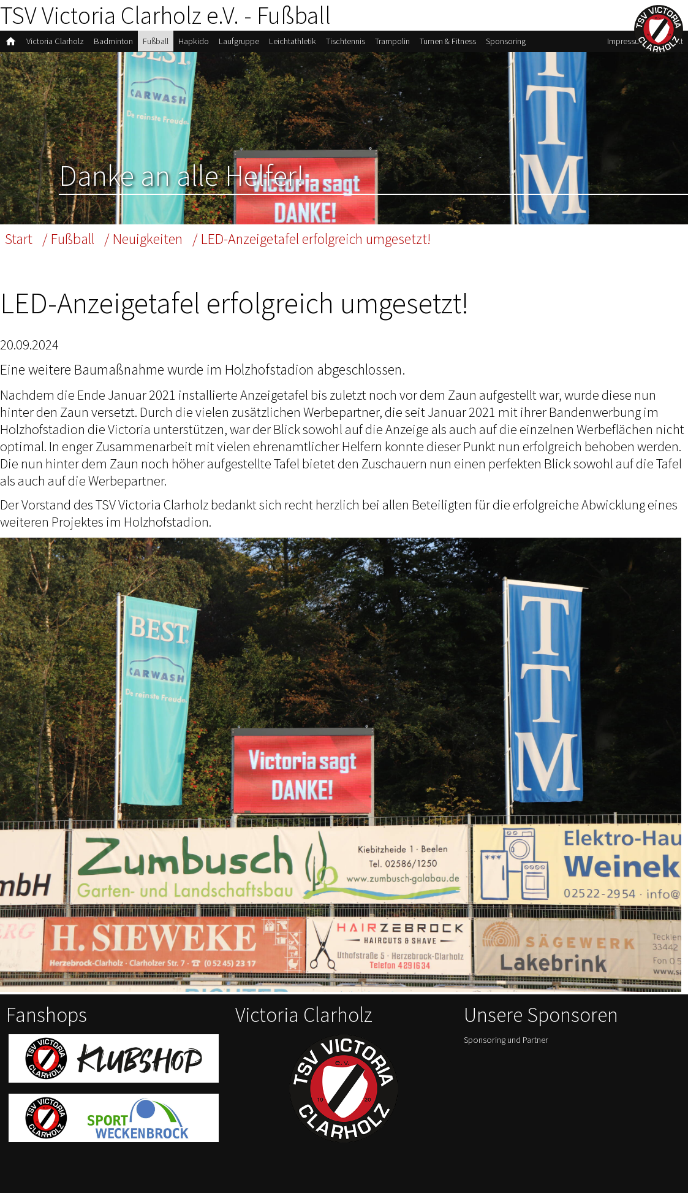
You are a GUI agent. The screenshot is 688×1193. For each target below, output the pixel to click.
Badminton (113, 41)
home (11, 41)
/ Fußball (68, 238)
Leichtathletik (292, 41)
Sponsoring (506, 41)
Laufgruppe (239, 41)
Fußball (155, 41)
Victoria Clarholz (55, 41)
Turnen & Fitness (448, 41)
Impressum (626, 41)
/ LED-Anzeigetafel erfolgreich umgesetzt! (311, 238)
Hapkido (193, 41)
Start (18, 238)
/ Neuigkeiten (143, 238)
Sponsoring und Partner (506, 1039)
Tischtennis (345, 41)
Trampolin (392, 41)
